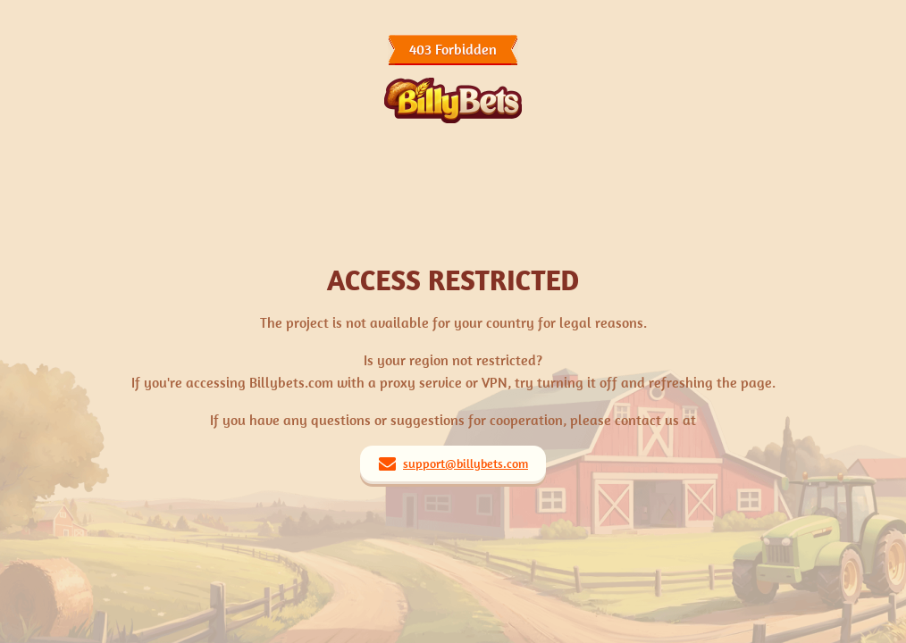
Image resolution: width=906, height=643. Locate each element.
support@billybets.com (465, 463)
